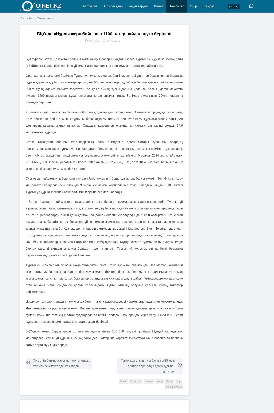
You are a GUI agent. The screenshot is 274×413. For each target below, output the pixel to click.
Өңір (193, 6)
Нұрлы (169, 381)
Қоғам (158, 6)
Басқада (208, 6)
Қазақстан (135, 381)
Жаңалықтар (113, 6)
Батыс (123, 381)
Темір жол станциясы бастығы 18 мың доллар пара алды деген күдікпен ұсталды (148, 366)
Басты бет (90, 6)
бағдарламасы (174, 386)
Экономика (176, 6)
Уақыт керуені (138, 6)
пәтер (159, 381)
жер (178, 381)
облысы (149, 381)
